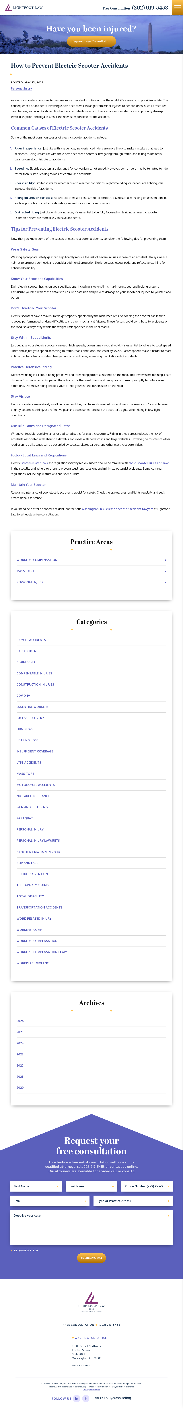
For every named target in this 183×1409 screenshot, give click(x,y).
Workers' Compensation (37, 941)
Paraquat (25, 818)
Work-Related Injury (34, 919)
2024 (20, 1043)
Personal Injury (21, 88)
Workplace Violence (33, 963)
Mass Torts (26, 571)
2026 (20, 1021)
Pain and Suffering (32, 807)
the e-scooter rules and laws (150, 463)
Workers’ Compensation (37, 560)
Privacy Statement (91, 1391)
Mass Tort (26, 774)
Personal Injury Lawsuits (38, 841)
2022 (20, 1065)
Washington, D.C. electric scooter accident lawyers (117, 509)
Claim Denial (27, 662)
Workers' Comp (29, 930)
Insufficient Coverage (35, 751)
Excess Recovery (30, 718)
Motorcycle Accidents (36, 785)
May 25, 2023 (34, 82)
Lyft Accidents (29, 763)
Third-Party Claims (33, 885)
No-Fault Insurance (33, 796)
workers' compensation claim (42, 952)
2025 (20, 1032)
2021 (20, 1077)
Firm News (25, 729)
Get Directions (81, 1367)
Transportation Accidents (40, 907)
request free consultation (91, 41)
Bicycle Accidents (31, 640)
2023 (20, 1054)
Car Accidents (28, 651)
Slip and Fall (27, 863)
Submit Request (92, 1258)
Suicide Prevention (32, 874)
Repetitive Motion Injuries (38, 852)
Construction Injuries (35, 685)
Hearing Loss (28, 740)
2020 (20, 1088)
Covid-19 (23, 696)
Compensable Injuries (34, 673)
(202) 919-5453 (150, 8)
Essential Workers (33, 707)
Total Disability (30, 896)
